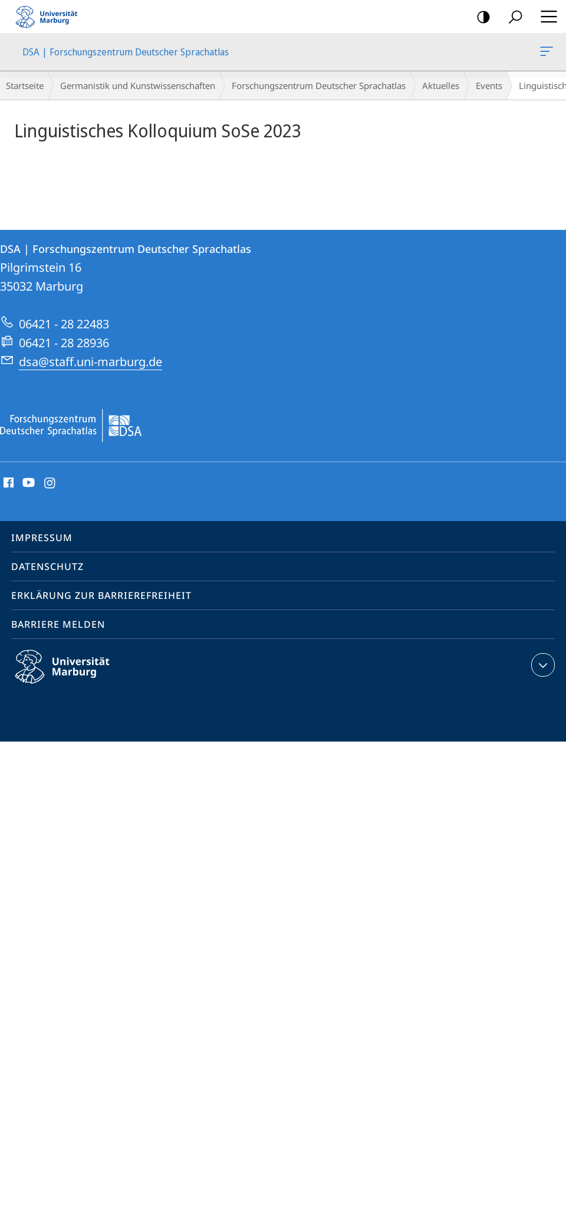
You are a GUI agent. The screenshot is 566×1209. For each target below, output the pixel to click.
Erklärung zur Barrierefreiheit (101, 595)
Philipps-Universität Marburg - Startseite (50, 16)
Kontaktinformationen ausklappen (541, 665)
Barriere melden (58, 624)
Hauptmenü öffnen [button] (545, 16)
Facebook (7, 483)
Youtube (27, 483)
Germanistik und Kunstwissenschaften (137, 85)
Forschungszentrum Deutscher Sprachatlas (319, 85)
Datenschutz (47, 566)
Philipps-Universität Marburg (72, 676)
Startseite (25, 85)
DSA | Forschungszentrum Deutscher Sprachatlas (545, 53)
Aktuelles (440, 85)
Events (489, 85)
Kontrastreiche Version (480, 17)
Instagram (50, 483)
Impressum (42, 537)
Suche (511, 17)
